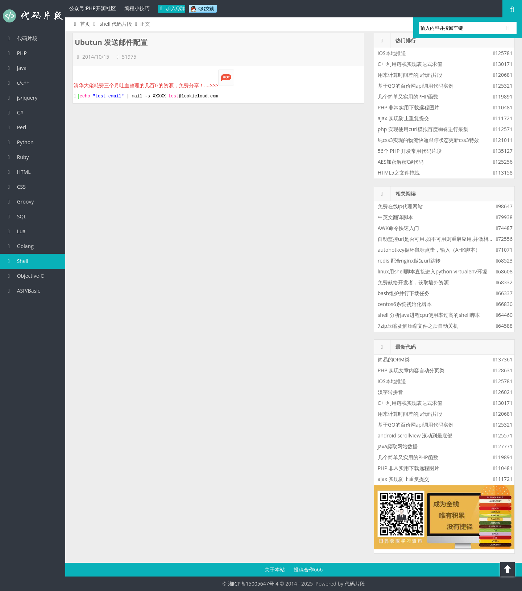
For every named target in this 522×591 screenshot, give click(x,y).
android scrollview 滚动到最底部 (415, 435)
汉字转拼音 (390, 392)
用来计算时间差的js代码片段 (410, 74)
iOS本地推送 (392, 53)
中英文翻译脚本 (395, 217)
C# (14, 112)
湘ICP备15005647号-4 (253, 583)
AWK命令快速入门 (398, 228)
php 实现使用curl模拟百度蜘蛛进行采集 (423, 129)
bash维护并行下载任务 (404, 293)
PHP (16, 53)
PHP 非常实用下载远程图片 (409, 107)
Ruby (17, 157)
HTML (18, 171)
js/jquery (21, 97)
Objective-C (24, 275)
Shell (16, 260)
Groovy (19, 201)
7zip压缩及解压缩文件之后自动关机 (418, 325)
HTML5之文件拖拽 (399, 172)
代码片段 (32, 16)
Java (15, 67)
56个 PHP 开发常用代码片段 (410, 150)
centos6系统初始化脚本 (405, 304)
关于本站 (275, 569)
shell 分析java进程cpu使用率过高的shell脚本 (429, 314)
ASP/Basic (22, 290)
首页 (81, 23)
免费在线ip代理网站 (400, 206)
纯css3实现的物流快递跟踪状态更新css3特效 (428, 140)
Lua (15, 231)
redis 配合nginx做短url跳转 (409, 260)
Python (19, 142)
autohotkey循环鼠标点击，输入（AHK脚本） (429, 249)
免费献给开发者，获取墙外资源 (413, 282)
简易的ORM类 (394, 359)
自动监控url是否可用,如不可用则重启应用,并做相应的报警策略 (448, 238)
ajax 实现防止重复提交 (403, 118)
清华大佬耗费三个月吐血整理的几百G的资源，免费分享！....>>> (154, 85)
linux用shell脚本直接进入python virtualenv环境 (432, 271)
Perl (15, 127)
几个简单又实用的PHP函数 (408, 96)
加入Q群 (171, 8)
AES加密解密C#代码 (400, 161)
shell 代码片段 (116, 23)
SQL (15, 216)
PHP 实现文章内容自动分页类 (411, 370)
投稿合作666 (308, 569)
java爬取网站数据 (398, 446)
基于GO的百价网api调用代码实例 (415, 85)
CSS (15, 186)
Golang (19, 246)
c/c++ (17, 82)
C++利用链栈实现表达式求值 (410, 63)
